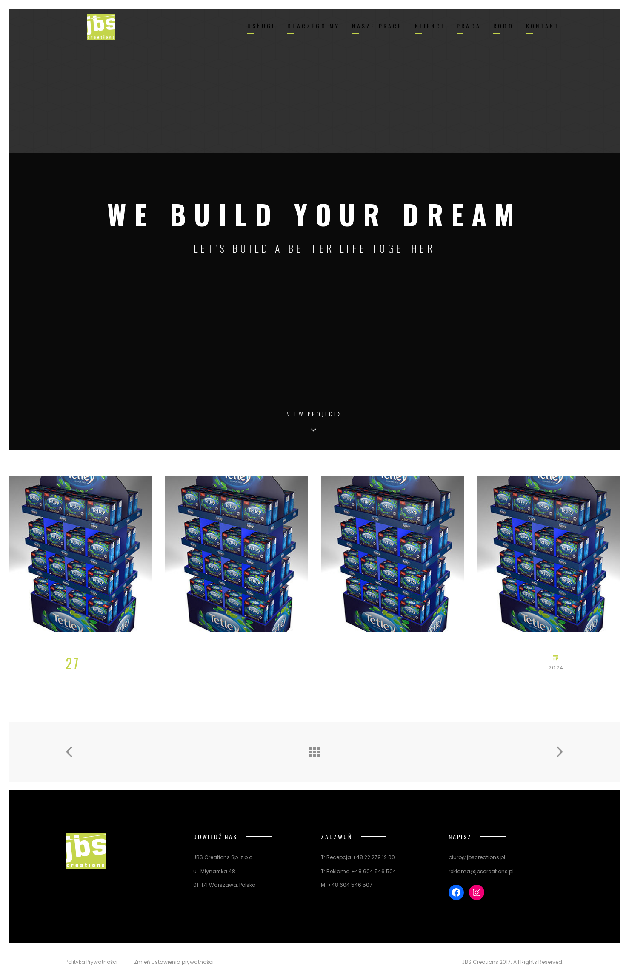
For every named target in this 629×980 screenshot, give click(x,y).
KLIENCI (429, 25)
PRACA (469, 25)
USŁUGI (261, 25)
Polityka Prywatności (91, 962)
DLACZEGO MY (313, 25)
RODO (503, 25)
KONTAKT (542, 25)
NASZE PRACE (377, 25)
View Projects (314, 415)
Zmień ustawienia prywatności (174, 962)
